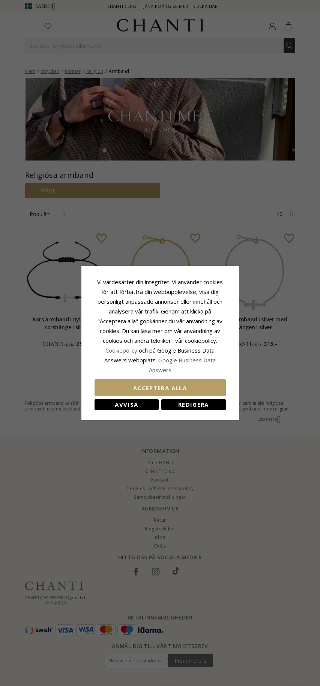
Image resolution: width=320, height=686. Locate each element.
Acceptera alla (160, 388)
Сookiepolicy (122, 350)
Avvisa (126, 404)
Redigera (193, 404)
